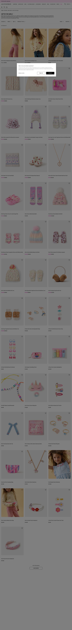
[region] (36, 70)
